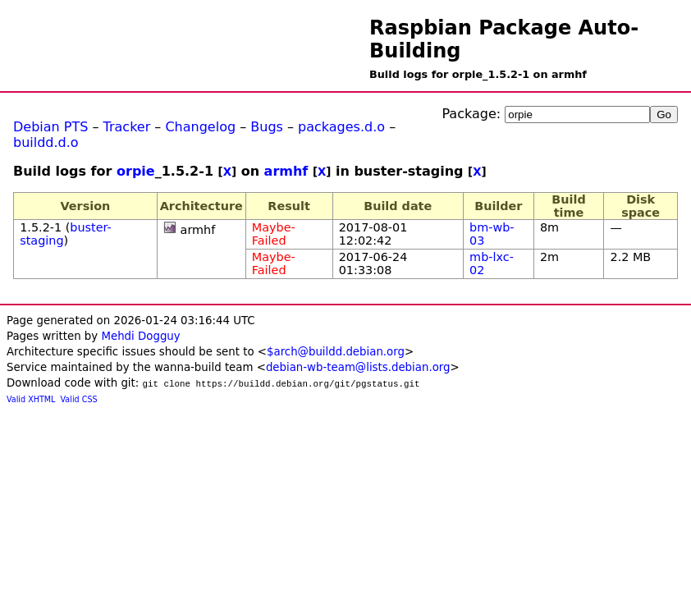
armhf (286, 171)
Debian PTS (50, 127)
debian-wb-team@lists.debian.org (358, 367)
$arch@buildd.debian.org (336, 352)
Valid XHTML (31, 399)
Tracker (127, 127)
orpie (136, 171)
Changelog (200, 127)
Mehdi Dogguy (140, 336)
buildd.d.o (46, 142)
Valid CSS (79, 399)
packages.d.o (341, 127)
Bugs (266, 127)
